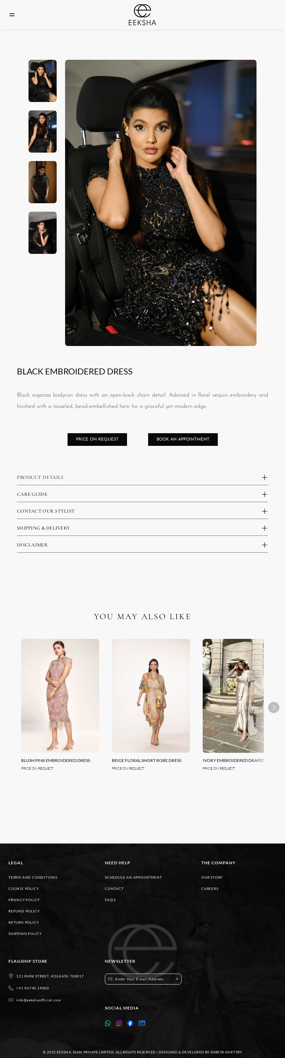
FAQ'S (110, 900)
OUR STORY (212, 877)
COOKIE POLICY (23, 888)
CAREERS (209, 888)
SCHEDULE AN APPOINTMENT (133, 877)
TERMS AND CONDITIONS (32, 877)
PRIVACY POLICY (24, 900)
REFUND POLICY (23, 911)
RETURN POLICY (23, 922)
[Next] (273, 707)
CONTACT (114, 888)
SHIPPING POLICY (25, 933)
